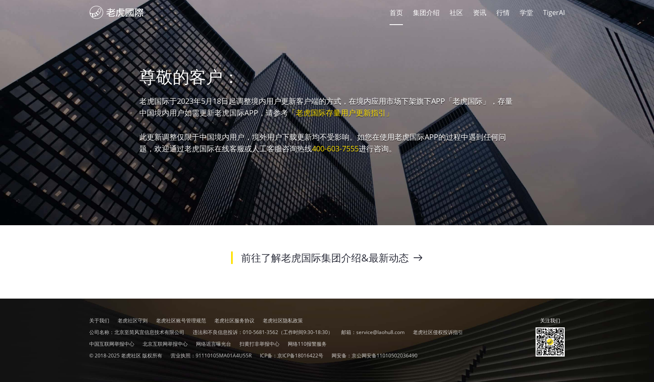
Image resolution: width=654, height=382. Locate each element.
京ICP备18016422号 (300, 355)
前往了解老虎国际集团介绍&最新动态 (332, 257)
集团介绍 (426, 12)
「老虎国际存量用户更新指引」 (340, 113)
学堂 (526, 12)
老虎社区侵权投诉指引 (438, 332)
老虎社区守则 (133, 320)
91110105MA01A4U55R (224, 355)
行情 (503, 12)
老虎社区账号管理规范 (181, 320)
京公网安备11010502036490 (385, 355)
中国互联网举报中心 (111, 343)
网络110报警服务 (307, 343)
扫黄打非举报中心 (259, 343)
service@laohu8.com (380, 332)
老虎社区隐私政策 (283, 320)
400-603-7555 (335, 148)
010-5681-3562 (260, 332)
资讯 (479, 12)
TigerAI (554, 12)
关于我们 (99, 320)
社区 (116, 12)
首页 (396, 12)
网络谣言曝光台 (213, 343)
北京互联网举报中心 (165, 343)
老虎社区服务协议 (234, 320)
